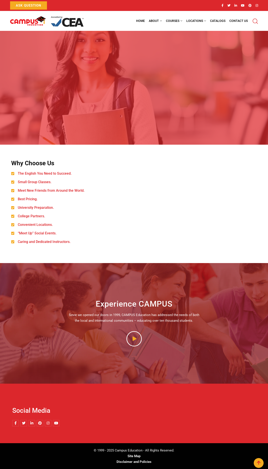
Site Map (134, 456)
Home (140, 21)
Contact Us (238, 21)
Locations (194, 21)
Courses (172, 21)
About (154, 21)
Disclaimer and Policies (134, 462)
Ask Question (28, 5)
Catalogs (217, 21)
